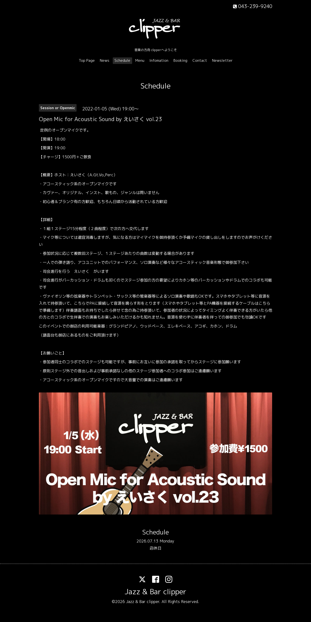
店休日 (155, 548)
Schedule (122, 60)
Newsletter (222, 60)
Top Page (87, 60)
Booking (180, 60)
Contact (199, 60)
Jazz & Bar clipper (155, 591)
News (104, 60)
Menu (139, 60)
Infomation (158, 60)
